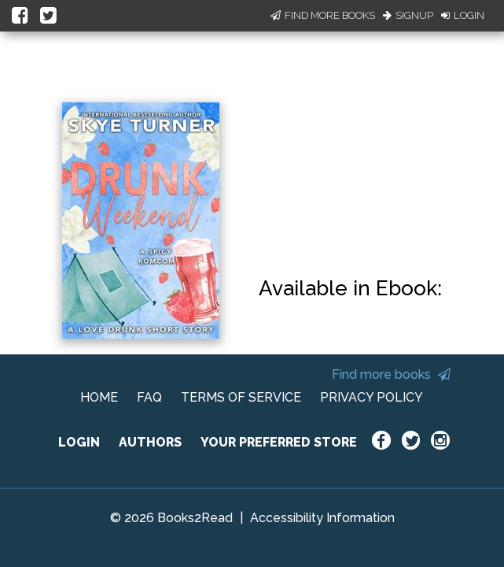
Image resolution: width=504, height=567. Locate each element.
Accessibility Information (322, 517)
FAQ (149, 397)
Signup (408, 15)
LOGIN (79, 442)
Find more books (391, 374)
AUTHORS (150, 442)
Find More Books (322, 15)
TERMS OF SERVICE (241, 397)
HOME (99, 397)
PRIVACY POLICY (371, 397)
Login (462, 15)
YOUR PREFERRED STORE (278, 442)
